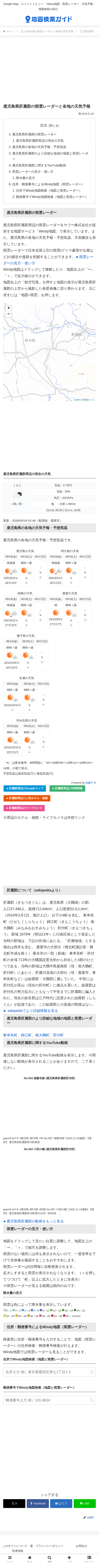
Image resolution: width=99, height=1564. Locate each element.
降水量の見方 (25, 178)
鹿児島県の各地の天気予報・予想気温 (39, 147)
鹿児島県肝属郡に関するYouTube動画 (39, 165)
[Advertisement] (49, 71)
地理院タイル (88, 400)
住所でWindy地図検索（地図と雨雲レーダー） (49, 191)
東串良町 (10, 1036)
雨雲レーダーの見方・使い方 (32, 172)
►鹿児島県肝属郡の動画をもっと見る (33, 1222)
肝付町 (58, 1036)
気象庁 (91, 783)
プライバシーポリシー (49, 1546)
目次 (43, 125)
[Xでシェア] (14, 1504)
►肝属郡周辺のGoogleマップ (24, 788)
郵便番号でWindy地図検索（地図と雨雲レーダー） (52, 197)
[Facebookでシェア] (38, 1504)
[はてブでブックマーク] (61, 1504)
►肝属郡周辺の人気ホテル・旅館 (27, 798)
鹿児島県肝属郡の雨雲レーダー (34, 134)
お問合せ (81, 1546)
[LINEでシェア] (85, 1504)
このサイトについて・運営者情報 (17, 1549)
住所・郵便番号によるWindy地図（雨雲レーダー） (48, 184)
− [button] (8, 315)
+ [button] (8, 309)
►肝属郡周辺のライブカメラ (24, 808)
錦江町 (26, 1036)
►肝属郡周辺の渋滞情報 (67, 788)
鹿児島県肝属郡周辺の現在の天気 (40, 140)
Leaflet (76, 400)
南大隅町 (42, 1036)
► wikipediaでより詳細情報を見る (30, 1011)
